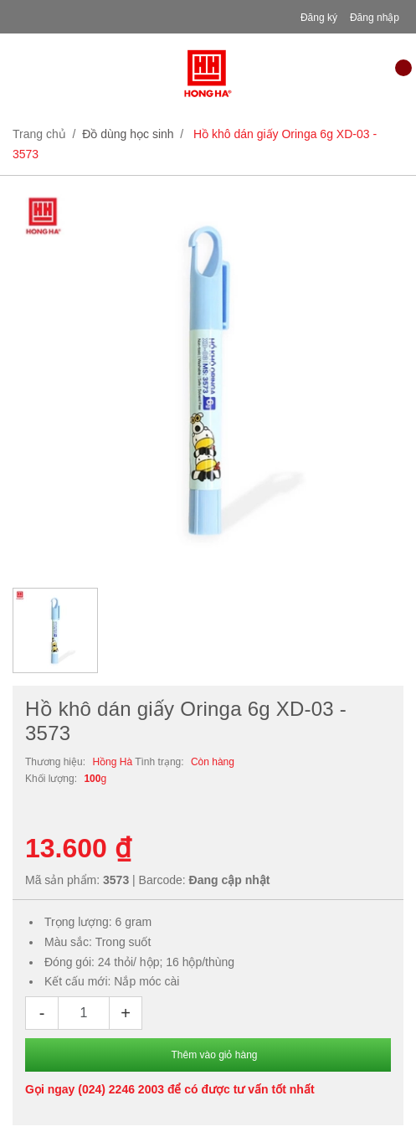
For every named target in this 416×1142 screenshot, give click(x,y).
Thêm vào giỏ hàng (214, 1055)
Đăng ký (318, 17)
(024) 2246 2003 (121, 1089)
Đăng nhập (374, 17)
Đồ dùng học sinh (127, 134)
